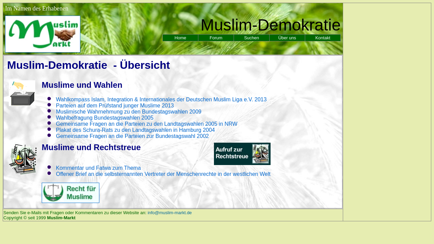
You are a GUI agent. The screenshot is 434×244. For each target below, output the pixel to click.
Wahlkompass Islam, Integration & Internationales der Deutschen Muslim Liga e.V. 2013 (161, 99)
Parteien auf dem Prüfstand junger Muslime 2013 (115, 105)
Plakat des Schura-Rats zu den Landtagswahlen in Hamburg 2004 (135, 130)
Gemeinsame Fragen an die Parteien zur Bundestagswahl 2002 (132, 136)
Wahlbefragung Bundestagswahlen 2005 (105, 118)
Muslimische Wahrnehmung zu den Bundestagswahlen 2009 (128, 112)
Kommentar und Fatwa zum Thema (98, 168)
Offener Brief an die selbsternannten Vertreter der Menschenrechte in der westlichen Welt (163, 174)
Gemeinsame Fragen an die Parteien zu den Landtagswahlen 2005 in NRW (146, 124)
